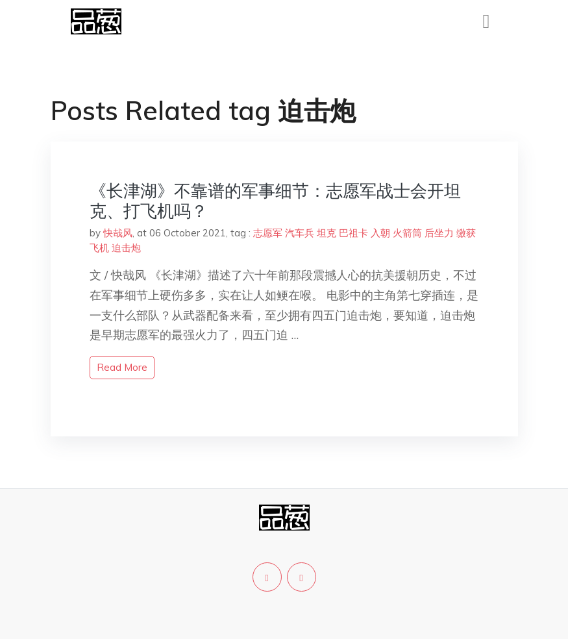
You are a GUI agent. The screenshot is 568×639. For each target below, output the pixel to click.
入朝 (380, 233)
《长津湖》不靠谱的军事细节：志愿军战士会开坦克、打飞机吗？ (275, 200)
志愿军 (267, 233)
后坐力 (439, 233)
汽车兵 (299, 233)
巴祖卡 (353, 233)
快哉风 (117, 233)
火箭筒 (407, 233)
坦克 (326, 233)
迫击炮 (126, 248)
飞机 (99, 248)
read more (122, 367)
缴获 (466, 233)
